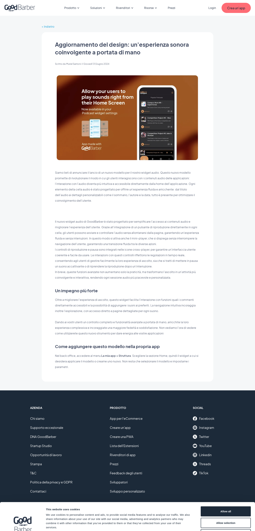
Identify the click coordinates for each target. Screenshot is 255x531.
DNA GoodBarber (43, 437)
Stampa (36, 464)
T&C (33, 473)
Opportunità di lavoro (46, 455)
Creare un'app (120, 428)
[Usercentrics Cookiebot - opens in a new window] (22, 524)
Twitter (201, 437)
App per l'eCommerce (126, 418)
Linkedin (202, 455)
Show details (184, 524)
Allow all (225, 485)
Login (212, 8)
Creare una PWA (121, 437)
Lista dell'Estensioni (124, 446)
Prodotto (72, 8)
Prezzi (171, 8)
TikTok (200, 473)
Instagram (203, 428)
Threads (202, 464)
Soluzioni (98, 8)
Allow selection (225, 496)
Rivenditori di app (123, 455)
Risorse (151, 8)
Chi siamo (37, 418)
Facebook (203, 418)
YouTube (202, 446)
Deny (226, 508)
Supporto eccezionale (46, 428)
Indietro (49, 26)
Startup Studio (41, 446)
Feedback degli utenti (126, 473)
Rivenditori (125, 8)
